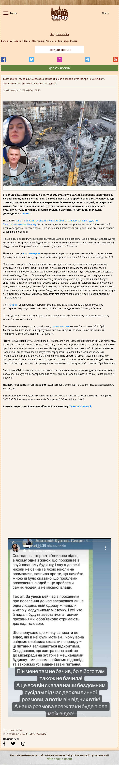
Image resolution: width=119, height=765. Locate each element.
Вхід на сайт (59, 34)
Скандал (63, 40)
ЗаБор (26, 213)
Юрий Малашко (37, 733)
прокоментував (31, 253)
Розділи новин (59, 50)
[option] (59, 629)
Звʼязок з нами (59, 759)
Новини (17, 40)
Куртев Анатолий (18, 733)
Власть (73, 40)
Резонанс (52, 40)
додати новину (59, 68)
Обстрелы (39, 40)
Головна (6, 40)
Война (27, 40)
